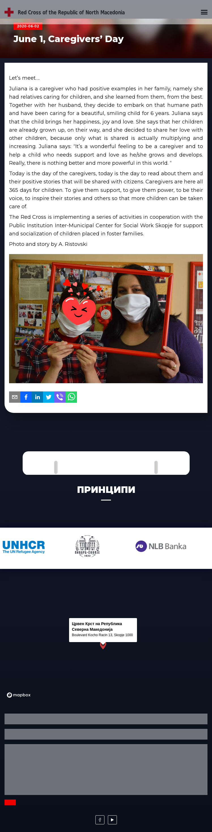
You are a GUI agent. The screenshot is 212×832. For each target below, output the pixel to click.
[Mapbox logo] (18, 695)
